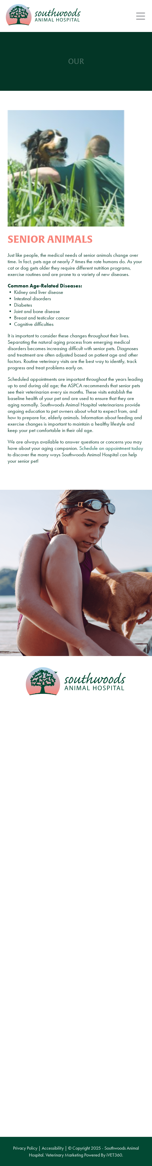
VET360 (114, 1155)
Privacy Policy (25, 1148)
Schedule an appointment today (111, 448)
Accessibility (53, 1148)
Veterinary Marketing (64, 1155)
